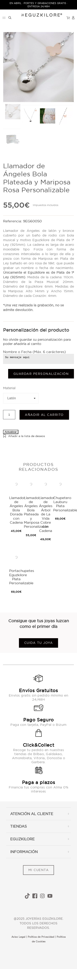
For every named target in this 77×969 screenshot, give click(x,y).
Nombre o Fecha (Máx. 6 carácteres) (34, 352)
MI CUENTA (38, 870)
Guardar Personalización (41, 374)
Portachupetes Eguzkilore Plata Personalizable (21, 577)
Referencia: (13, 221)
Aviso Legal (18, 936)
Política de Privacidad (41, 936)
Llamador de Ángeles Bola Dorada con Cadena (17, 510)
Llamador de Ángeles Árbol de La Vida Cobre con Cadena (46, 514)
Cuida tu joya (38, 643)
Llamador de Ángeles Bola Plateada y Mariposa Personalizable (36, 512)
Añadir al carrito (44, 415)
